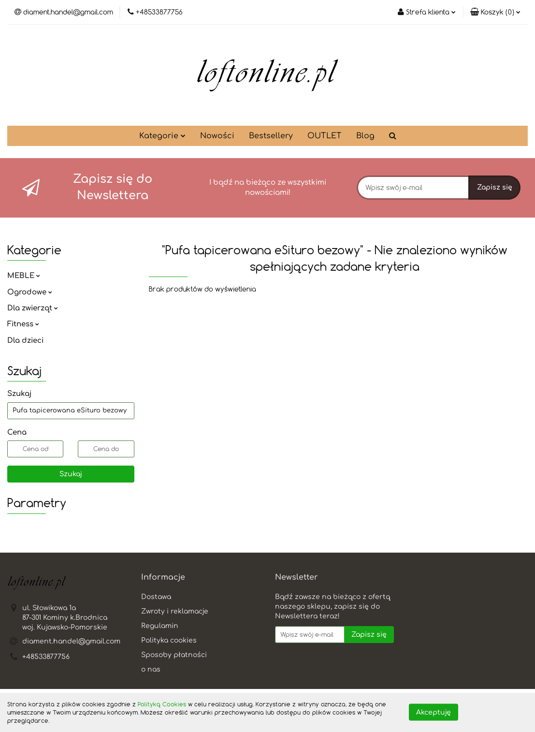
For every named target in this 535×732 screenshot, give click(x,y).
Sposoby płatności (174, 655)
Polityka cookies (169, 640)
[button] (495, 12)
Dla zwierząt (32, 308)
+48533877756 (46, 656)
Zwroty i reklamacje (174, 611)
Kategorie (162, 136)
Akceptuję (433, 712)
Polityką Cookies (162, 704)
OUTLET (324, 136)
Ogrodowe (29, 292)
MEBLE (23, 276)
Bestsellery (271, 136)
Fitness (23, 324)
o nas (150, 669)
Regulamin (159, 626)
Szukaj (70, 474)
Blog (365, 136)
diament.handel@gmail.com (71, 641)
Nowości (217, 136)
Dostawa (156, 596)
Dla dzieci (25, 341)
